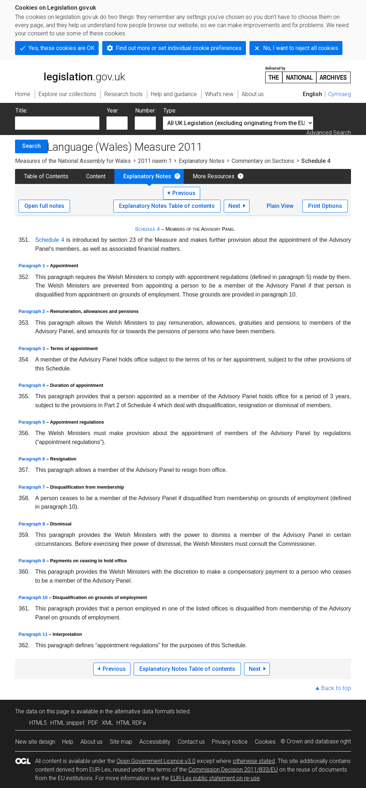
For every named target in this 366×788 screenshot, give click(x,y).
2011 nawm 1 (155, 161)
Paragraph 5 (32, 422)
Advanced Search (328, 132)
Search (31, 146)
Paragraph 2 (32, 311)
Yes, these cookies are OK (61, 48)
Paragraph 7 (32, 487)
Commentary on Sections (263, 161)
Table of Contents (46, 176)
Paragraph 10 (33, 597)
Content (95, 176)
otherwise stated (254, 761)
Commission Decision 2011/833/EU (233, 769)
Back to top (336, 688)
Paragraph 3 (32, 348)
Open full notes (44, 206)
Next (234, 206)
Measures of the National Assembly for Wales (73, 161)
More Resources (213, 176)
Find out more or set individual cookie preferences (179, 48)
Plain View (280, 206)
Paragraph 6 (32, 459)
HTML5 (38, 722)
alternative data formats (144, 711)
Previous (184, 193)
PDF (93, 722)
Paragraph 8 (32, 524)
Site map (121, 741)
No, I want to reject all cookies (300, 48)
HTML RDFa (131, 722)
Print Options (325, 206)
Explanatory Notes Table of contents (167, 206)
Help (67, 741)
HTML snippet (67, 722)
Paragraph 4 (32, 385)
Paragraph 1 (32, 265)
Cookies (265, 741)
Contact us (191, 741)
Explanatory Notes (201, 161)
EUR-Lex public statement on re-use (215, 778)
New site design (35, 741)
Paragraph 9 (32, 560)
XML (107, 722)
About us (91, 741)
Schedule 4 (147, 229)
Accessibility (154, 741)
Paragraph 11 (33, 634)
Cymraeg (339, 94)
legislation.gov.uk (70, 74)
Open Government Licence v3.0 (156, 761)
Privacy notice (230, 741)
